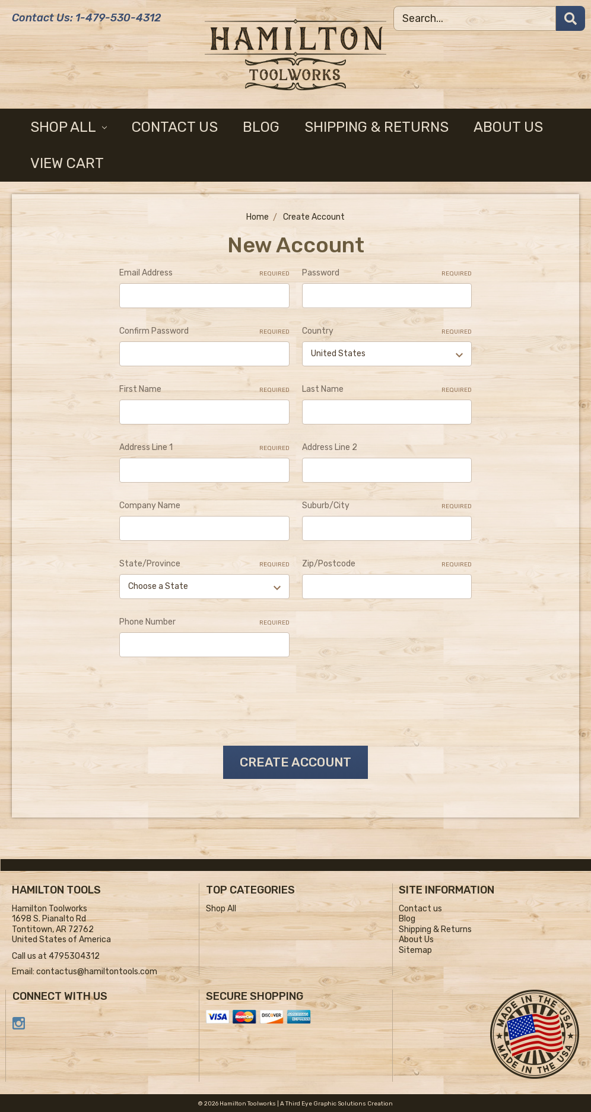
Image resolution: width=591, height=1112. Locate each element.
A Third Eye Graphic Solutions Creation (336, 1102)
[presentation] (209, 697)
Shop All (68, 127)
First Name (204, 389)
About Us (508, 127)
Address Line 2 (329, 447)
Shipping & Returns (376, 127)
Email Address (204, 273)
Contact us (175, 127)
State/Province (204, 564)
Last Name (387, 389)
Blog (261, 127)
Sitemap (415, 949)
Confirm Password (204, 331)
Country (387, 331)
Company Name (149, 505)
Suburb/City (387, 505)
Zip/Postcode (387, 564)
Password (387, 273)
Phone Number (204, 622)
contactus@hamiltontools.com (96, 970)
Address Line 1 (204, 447)
